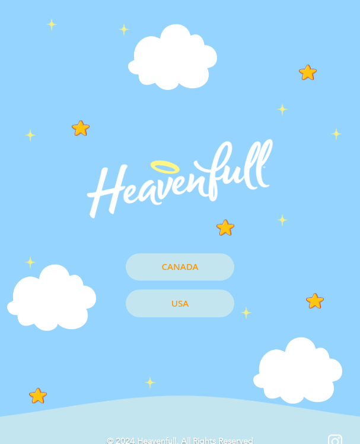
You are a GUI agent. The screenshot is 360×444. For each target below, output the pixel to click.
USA (180, 303)
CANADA (180, 266)
